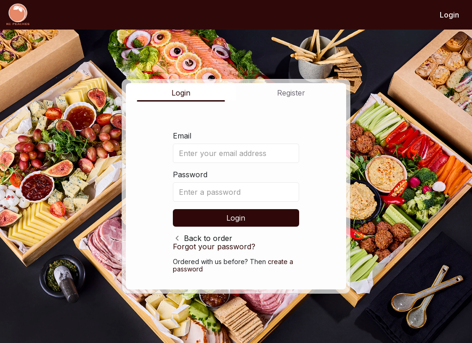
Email (182, 136)
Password (190, 174)
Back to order (208, 238)
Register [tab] (291, 92)
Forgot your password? (214, 246)
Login (449, 14)
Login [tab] (180, 92)
